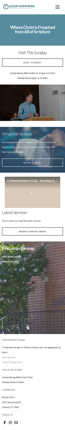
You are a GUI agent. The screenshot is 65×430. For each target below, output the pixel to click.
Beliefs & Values (32, 162)
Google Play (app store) (12, 362)
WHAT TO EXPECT (32, 62)
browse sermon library (32, 231)
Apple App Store (9, 357)
